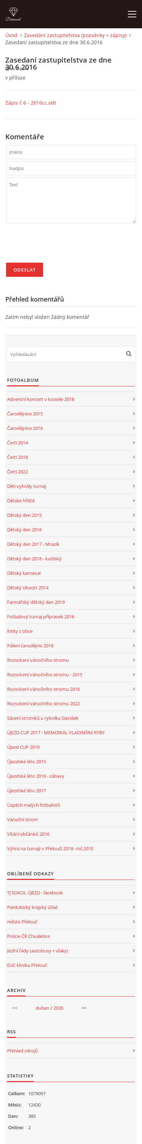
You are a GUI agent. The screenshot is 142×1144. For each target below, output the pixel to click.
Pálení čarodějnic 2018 (30, 645)
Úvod (11, 35)
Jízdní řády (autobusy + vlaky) (37, 950)
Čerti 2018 (17, 457)
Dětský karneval (24, 573)
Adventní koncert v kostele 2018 (40, 399)
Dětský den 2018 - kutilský (34, 558)
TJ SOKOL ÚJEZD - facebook (35, 892)
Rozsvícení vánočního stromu (38, 660)
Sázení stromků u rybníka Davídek (42, 718)
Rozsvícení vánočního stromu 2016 (43, 689)
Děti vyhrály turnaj (26, 486)
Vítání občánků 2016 (28, 834)
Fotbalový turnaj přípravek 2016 (40, 616)
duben (42, 1008)
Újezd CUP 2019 (23, 747)
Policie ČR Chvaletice (28, 936)
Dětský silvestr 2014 (27, 587)
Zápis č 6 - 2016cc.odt (30, 102)
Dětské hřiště (21, 500)
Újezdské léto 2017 (26, 790)
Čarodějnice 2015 (25, 413)
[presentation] (59, 246)
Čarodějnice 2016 (25, 428)
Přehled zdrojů (22, 1050)
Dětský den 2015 (24, 515)
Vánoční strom (22, 819)
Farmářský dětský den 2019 (36, 602)
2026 (58, 1008)
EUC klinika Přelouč (27, 965)
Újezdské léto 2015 (26, 761)
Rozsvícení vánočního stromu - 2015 (44, 674)
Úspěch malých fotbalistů (33, 805)
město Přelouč (22, 921)
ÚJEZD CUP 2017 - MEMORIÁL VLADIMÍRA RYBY (56, 732)
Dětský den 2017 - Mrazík (33, 544)
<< (14, 1008)
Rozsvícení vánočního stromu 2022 (43, 703)
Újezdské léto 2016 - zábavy (35, 776)
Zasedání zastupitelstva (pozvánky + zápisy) (75, 35)
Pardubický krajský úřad (32, 907)
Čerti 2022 (17, 471)
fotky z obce (19, 631)
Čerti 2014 (17, 442)
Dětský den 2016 (24, 529)
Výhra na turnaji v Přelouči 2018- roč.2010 (50, 848)
